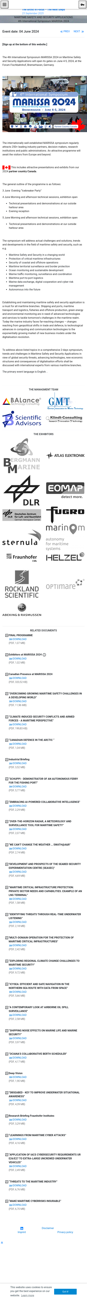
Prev (65, 31)
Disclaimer (48, 1228)
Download (18, 639)
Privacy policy (65, 1232)
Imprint (22, 1232)
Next (79, 31)
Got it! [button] (65, 1291)
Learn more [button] (27, 1295)
